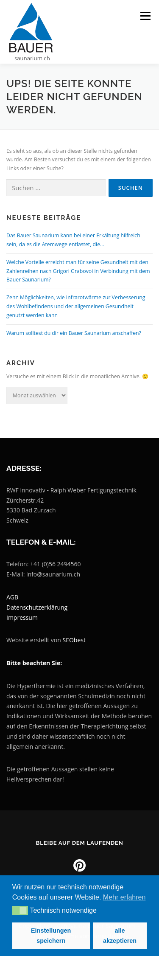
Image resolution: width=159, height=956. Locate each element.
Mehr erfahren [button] (124, 897)
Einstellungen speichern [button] (51, 935)
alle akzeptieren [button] (120, 935)
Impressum (22, 617)
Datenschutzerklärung (36, 607)
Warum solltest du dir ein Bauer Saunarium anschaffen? (73, 333)
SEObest (74, 640)
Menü (145, 16)
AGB (12, 597)
